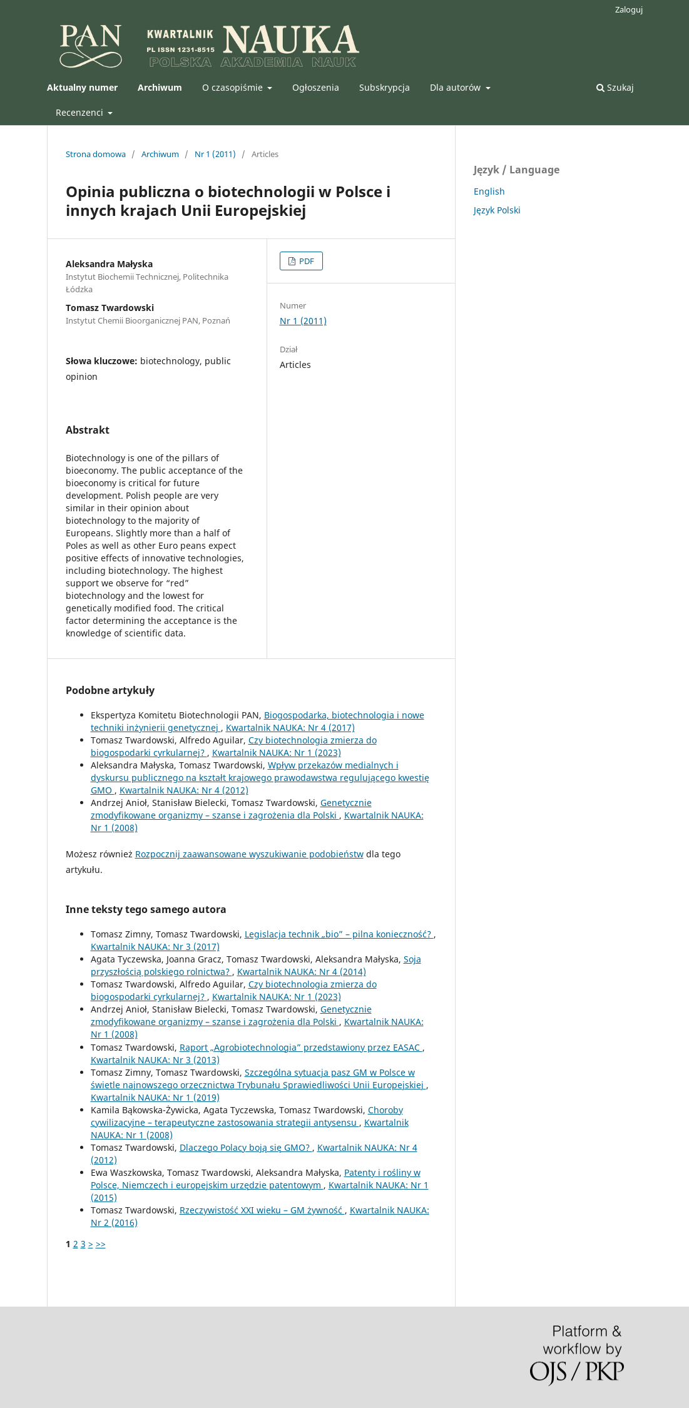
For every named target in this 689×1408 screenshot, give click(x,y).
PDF (305, 261)
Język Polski (497, 210)
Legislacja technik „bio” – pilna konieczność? (339, 934)
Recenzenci (81, 112)
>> (101, 1244)
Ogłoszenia (315, 87)
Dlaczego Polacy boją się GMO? (246, 1147)
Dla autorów (456, 87)
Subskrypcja (384, 87)
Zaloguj (629, 9)
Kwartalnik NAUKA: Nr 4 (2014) (301, 971)
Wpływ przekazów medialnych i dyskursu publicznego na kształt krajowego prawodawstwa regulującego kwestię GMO (260, 777)
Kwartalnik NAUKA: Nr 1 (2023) (276, 752)
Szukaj (615, 87)
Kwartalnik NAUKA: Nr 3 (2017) (155, 946)
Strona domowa (96, 154)
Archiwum (160, 154)
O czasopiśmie (233, 87)
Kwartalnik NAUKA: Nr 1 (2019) (155, 1097)
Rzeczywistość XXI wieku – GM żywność (262, 1210)
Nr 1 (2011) (215, 154)
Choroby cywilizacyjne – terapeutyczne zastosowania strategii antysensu (247, 1116)
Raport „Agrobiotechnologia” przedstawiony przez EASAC (301, 1047)
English (489, 191)
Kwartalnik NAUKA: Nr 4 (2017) (290, 727)
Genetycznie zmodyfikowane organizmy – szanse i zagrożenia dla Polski (231, 809)
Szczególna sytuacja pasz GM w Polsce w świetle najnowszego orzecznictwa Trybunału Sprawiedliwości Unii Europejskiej (258, 1078)
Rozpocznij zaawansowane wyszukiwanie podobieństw (249, 854)
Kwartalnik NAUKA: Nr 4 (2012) (184, 790)
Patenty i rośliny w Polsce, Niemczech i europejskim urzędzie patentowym (256, 1178)
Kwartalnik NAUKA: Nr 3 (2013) (155, 1060)
